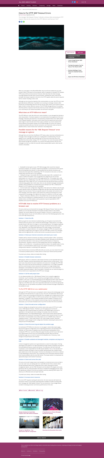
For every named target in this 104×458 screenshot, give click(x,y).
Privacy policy (42, 451)
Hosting (28, 5)
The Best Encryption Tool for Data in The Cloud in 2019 (75, 66)
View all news (41, 437)
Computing (42, 5)
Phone (23, 5)
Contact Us (29, 451)
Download (59, 5)
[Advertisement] (41, 59)
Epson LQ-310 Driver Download (76, 76)
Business (35, 5)
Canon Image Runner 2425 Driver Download (75, 61)
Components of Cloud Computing (74, 56)
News (54, 5)
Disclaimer (35, 451)
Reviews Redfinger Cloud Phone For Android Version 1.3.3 (75, 72)
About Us (23, 451)
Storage (48, 5)
